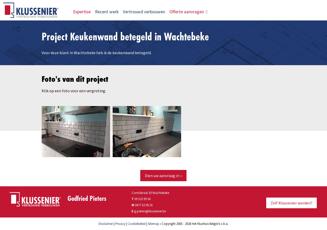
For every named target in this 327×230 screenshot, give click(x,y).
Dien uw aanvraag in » (163, 175)
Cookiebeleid (136, 224)
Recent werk (107, 12)
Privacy (120, 224)
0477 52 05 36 (144, 205)
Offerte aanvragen (188, 12)
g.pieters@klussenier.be (150, 211)
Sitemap (153, 224)
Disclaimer (106, 224)
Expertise (82, 12)
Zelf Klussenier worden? (291, 202)
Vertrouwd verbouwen (144, 12)
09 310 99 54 (141, 199)
